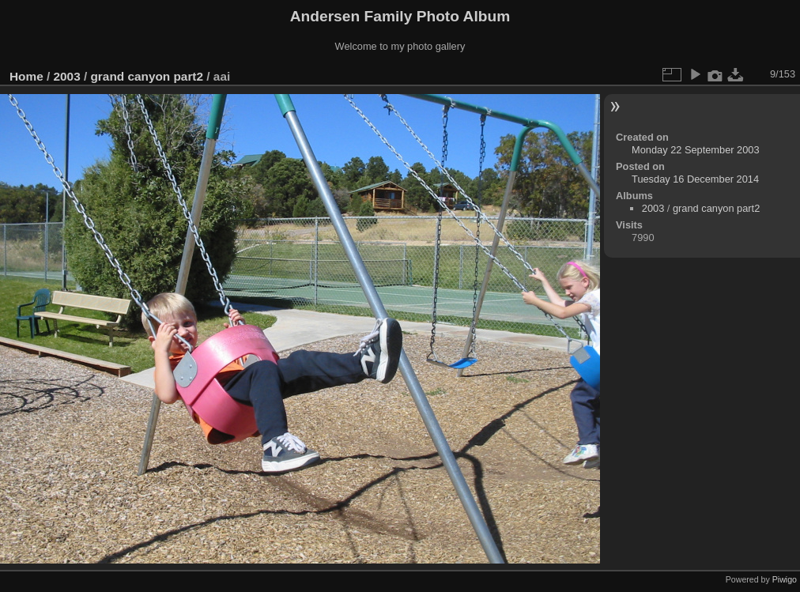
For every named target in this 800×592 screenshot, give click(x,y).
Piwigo (784, 579)
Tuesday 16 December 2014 (695, 179)
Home (26, 76)
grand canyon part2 (146, 76)
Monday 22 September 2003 (696, 150)
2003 (67, 76)
